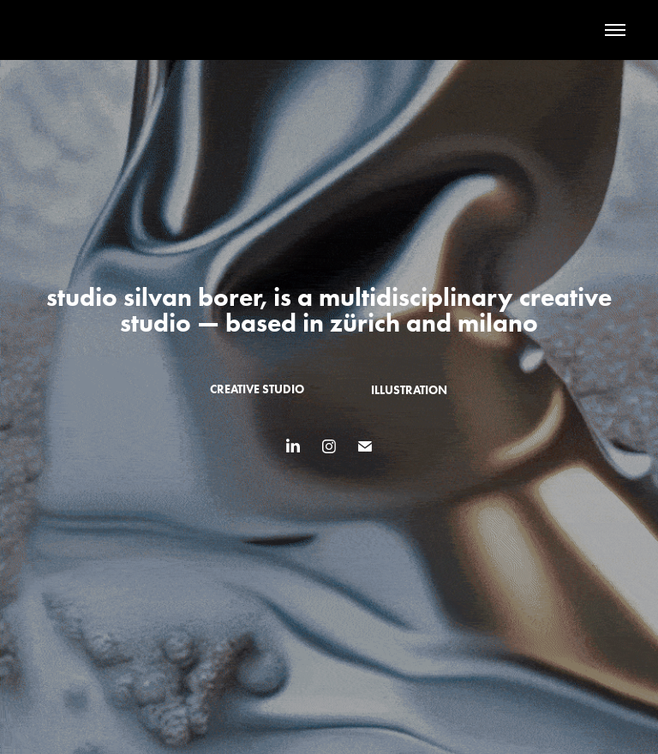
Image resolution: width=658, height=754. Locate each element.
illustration (409, 390)
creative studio (257, 389)
